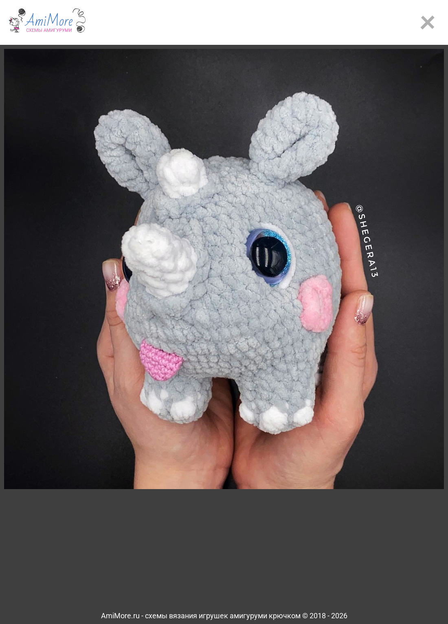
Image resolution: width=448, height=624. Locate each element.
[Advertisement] (273, 22)
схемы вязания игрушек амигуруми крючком (223, 615)
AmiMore (49, 24)
